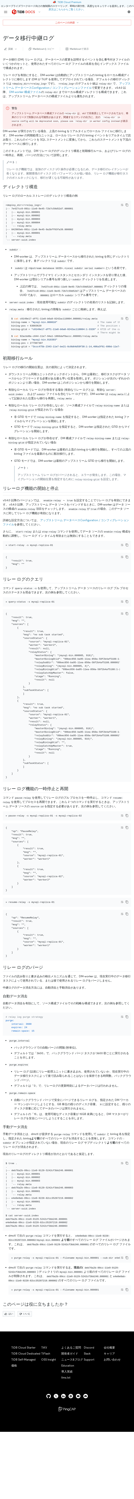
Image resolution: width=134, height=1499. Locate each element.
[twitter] (56, 1470)
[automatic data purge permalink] (30, 1051)
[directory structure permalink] (40, 187)
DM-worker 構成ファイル (25, 92)
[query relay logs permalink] (46, 605)
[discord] (85, 1470)
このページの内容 (67, 22)
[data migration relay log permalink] (57, 38)
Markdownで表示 (77, 48)
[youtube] (78, 1470)
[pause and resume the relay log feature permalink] (71, 824)
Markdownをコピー (41, 48)
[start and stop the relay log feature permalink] (62, 498)
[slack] (70, 1470)
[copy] (126, 204)
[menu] (5, 12)
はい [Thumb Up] (9, 1388)
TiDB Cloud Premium (69, 2)
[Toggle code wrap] (122, 204)
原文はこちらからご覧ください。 (67, 9)
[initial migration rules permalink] (35, 368)
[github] (48, 1470)
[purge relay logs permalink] (46, 1022)
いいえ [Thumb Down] (24, 1388)
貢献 (10, 48)
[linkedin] (63, 1470)
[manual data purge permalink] (30, 1186)
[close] (127, 1475)
